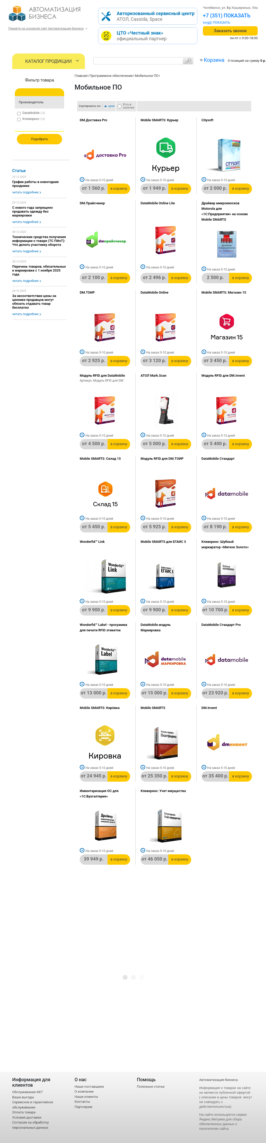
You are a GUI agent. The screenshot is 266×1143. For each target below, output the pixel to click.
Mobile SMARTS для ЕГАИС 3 (163, 542)
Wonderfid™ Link (92, 542)
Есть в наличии (128, 106)
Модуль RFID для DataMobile (102, 375)
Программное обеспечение (111, 76)
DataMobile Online (154, 292)
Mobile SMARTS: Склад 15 (100, 459)
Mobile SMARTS (153, 708)
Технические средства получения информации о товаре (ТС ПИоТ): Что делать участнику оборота (39, 241)
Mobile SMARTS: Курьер (159, 120)
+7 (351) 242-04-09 (225, 15)
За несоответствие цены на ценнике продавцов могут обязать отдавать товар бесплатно (34, 301)
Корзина (214, 60)
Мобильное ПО (146, 76)
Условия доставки (26, 1117)
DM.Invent (209, 708)
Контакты (82, 1102)
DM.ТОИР (87, 292)
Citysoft (208, 120)
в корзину (118, 188)
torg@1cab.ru (213, 22)
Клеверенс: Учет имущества (163, 791)
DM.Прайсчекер (92, 203)
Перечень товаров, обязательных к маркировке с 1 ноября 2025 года (39, 270)
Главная (81, 76)
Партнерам (83, 1107)
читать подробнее (25, 192)
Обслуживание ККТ (27, 1092)
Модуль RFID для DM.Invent (223, 375)
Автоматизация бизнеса (218, 1080)
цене (111, 106)
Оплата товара (24, 1112)
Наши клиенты (86, 1097)
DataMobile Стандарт (218, 459)
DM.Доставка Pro (93, 120)
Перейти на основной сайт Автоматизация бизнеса (46, 28)
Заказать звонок (230, 30)
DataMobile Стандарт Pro (221, 625)
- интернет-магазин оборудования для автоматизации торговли (50, 15)
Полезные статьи (150, 1086)
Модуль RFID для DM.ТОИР (162, 459)
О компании (84, 1091)
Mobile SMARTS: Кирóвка (100, 708)
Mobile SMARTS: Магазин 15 (224, 292)
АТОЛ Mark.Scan (153, 375)
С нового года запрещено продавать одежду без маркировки (32, 211)
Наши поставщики (89, 1086)
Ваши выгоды (23, 1097)
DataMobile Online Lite (158, 203)
